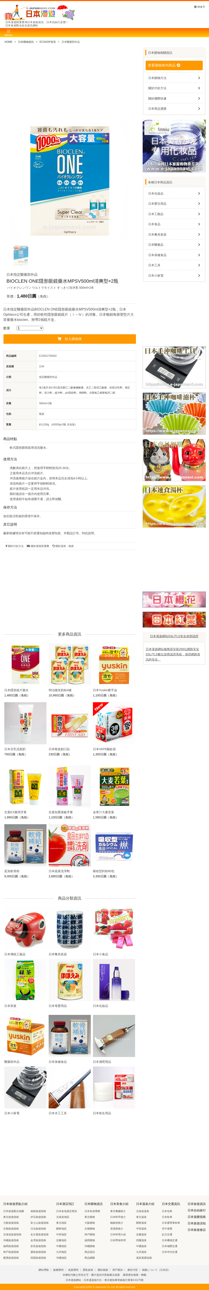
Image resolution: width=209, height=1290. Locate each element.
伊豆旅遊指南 (38, 1217)
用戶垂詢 (117, 1269)
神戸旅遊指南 (11, 1252)
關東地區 (61, 1228)
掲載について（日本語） (156, 1269)
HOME (8, 41)
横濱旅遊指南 (11, 1257)
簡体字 (199, 6)
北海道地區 (62, 1217)
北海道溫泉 (142, 1211)
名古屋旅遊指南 (39, 1234)
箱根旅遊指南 (38, 1211)
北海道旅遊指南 (12, 1234)
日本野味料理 (118, 1240)
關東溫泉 (141, 1222)
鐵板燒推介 (116, 1222)
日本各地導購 (92, 1211)
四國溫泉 (141, 1240)
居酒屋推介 (116, 1228)
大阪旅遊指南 (11, 1222)
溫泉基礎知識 (144, 1257)
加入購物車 (69, 339)
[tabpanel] (70, 180)
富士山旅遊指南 (39, 1222)
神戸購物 (90, 1234)
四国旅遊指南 (38, 1257)
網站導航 (43, 1269)
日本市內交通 (169, 1252)
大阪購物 (90, 1222)
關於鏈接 (103, 1269)
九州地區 (61, 1252)
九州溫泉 (141, 1252)
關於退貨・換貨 (63, 546)
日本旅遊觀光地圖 (13, 1211)
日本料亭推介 (118, 1217)
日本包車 (167, 1211)
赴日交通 (167, 1234)
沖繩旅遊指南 (11, 1240)
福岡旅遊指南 (11, 1246)
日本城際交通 (169, 1246)
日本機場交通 (169, 1240)
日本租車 (167, 1217)
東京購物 (90, 1217)
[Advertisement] (69, 84)
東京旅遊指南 (11, 1217)
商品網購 (90, 1257)
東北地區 (61, 1222)
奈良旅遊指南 (38, 1246)
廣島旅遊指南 (38, 1252)
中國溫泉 (141, 1246)
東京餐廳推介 (118, 1211)
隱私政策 (88, 1269)
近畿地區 (61, 1240)
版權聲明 (58, 1269)
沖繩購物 (90, 1246)
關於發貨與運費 (38, 546)
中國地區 (61, 1246)
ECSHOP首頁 (48, 41)
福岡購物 (90, 1240)
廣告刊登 (132, 1269)
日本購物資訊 (26, 41)
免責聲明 (73, 1269)
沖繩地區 (61, 1257)
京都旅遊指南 (11, 1228)
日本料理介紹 (118, 1234)
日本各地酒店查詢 (66, 1211)
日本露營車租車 (171, 1222)
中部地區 (61, 1234)
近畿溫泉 (141, 1234)
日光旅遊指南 (38, 1228)
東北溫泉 (141, 1217)
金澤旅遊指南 (38, 1240)
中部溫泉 (141, 1228)
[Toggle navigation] (8, 32)
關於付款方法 (14, 546)
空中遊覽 (167, 1228)
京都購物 (90, 1228)
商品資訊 (90, 1252)
